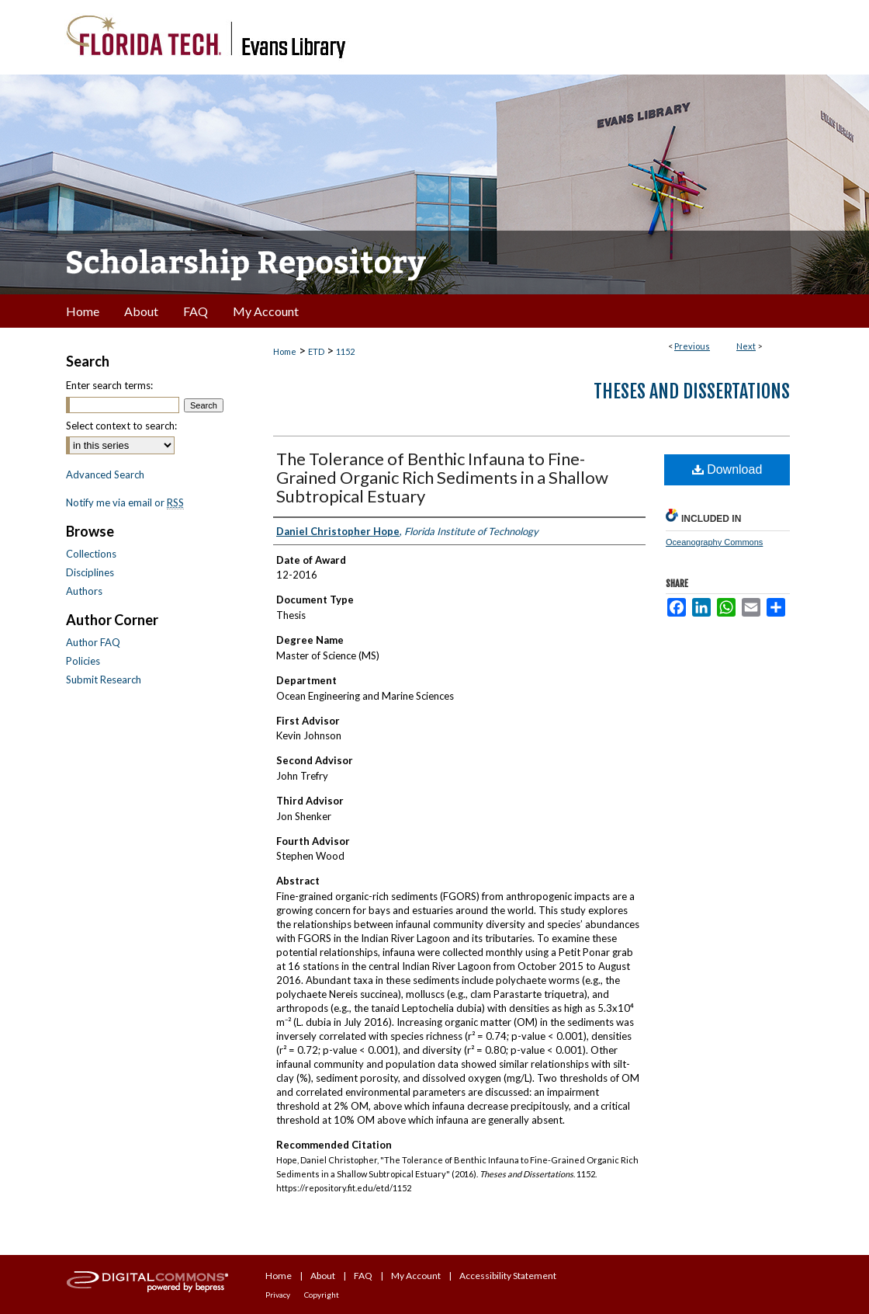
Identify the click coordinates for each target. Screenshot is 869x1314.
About (322, 1275)
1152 (345, 351)
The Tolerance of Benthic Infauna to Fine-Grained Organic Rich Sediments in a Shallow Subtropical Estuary (442, 477)
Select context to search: (121, 425)
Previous (692, 346)
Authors (84, 591)
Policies (83, 661)
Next (746, 346)
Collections (91, 554)
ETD (316, 351)
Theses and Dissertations (692, 391)
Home (284, 351)
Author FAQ (93, 642)
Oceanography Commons (714, 542)
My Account (416, 1275)
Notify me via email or (125, 502)
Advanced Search (105, 474)
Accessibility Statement (507, 1275)
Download (727, 469)
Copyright (321, 1294)
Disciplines (90, 572)
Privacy (277, 1294)
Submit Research (103, 679)
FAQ (363, 1275)
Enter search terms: (109, 385)
